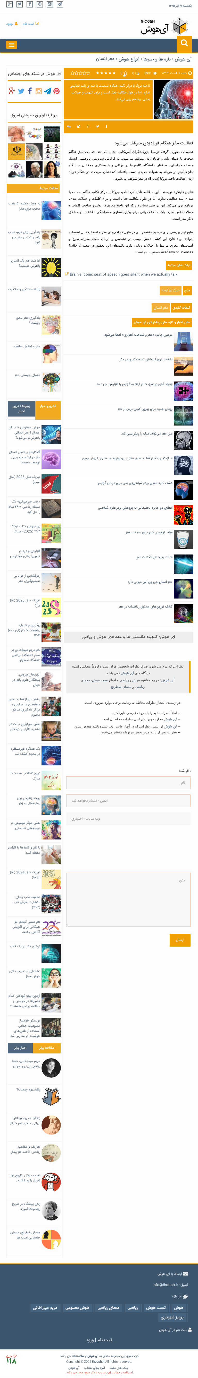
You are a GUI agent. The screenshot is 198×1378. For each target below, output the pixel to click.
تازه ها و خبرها (157, 59)
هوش (136, 680)
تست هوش (100, 680)
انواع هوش (129, 59)
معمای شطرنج (121, 687)
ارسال (180, 940)
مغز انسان (105, 59)
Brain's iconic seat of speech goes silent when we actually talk (124, 275)
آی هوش (183, 59)
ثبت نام (28, 24)
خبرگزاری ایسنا (170, 290)
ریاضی (124, 680)
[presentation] (87, 849)
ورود (9, 24)
